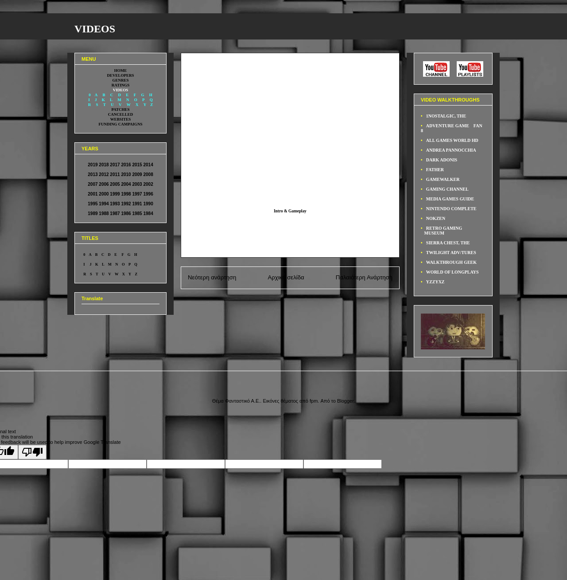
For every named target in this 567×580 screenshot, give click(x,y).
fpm (314, 401)
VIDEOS (94, 29)
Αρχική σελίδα (286, 277)
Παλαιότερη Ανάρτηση (364, 277)
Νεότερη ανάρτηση (212, 277)
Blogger (345, 401)
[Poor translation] (32, 452)
